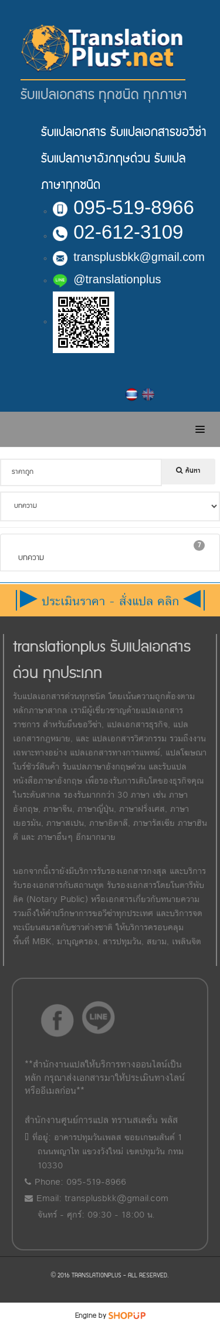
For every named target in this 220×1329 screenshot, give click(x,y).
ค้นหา (188, 471)
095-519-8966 (123, 207)
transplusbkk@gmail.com (129, 256)
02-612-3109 (118, 232)
